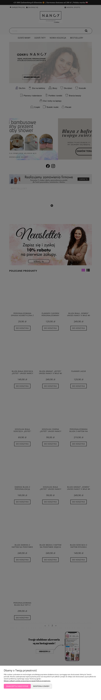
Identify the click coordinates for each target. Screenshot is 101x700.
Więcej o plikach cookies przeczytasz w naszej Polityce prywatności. (27, 681)
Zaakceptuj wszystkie (17, 686)
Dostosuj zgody (41, 686)
